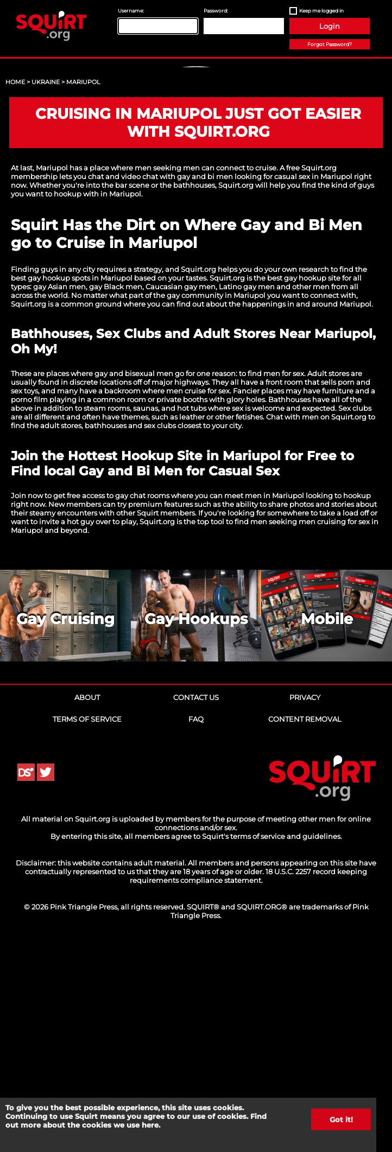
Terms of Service (87, 927)
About (87, 905)
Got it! (341, 1119)
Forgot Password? (329, 44)
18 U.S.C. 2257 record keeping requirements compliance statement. (249, 1084)
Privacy (304, 905)
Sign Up (197, 157)
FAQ (196, 927)
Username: (131, 11)
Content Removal (305, 927)
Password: (216, 11)
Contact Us (196, 905)
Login (329, 26)
